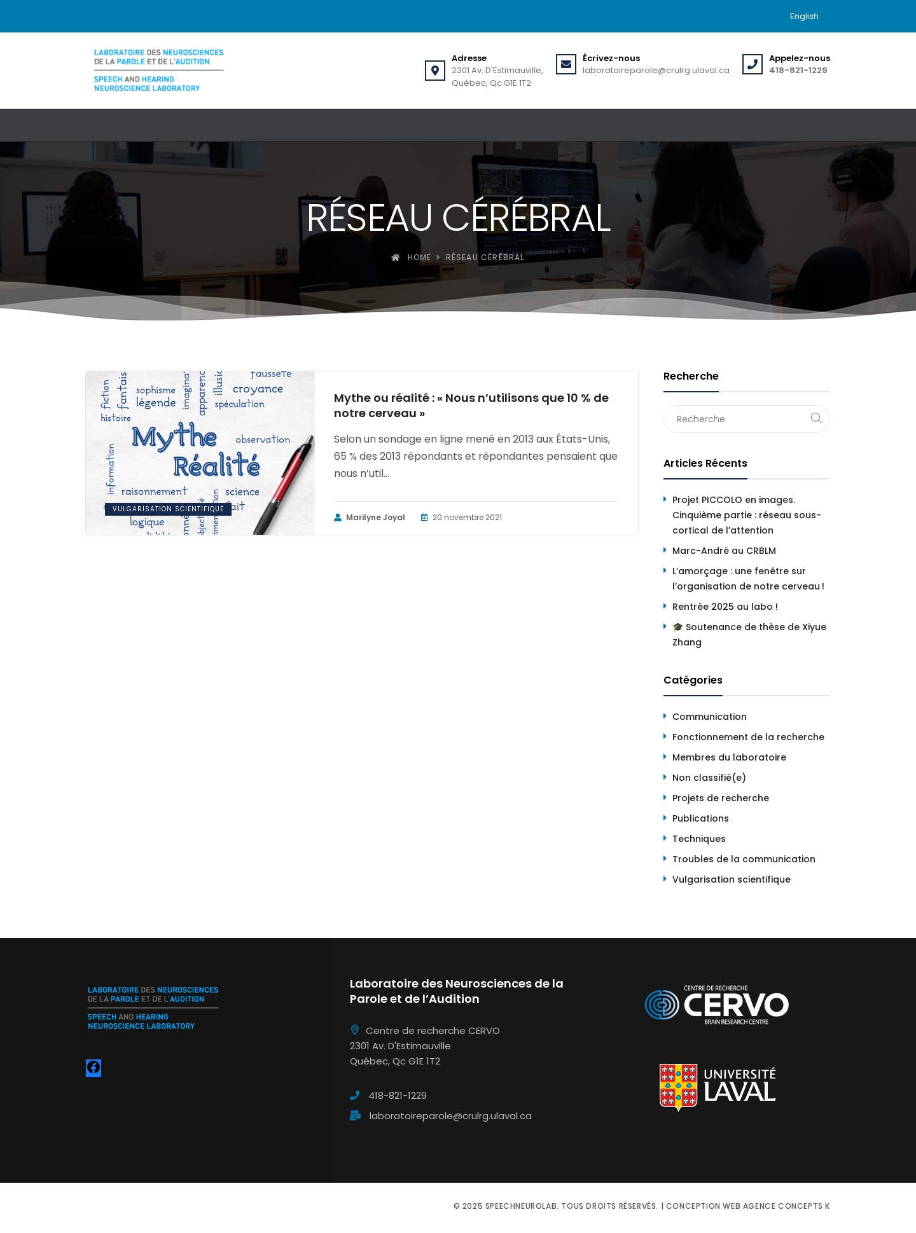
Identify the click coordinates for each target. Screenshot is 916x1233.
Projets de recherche (720, 798)
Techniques (699, 838)
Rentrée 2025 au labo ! (725, 606)
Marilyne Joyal (369, 517)
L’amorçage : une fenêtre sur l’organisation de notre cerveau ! (748, 579)
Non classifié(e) (709, 777)
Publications (700, 818)
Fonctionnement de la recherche (748, 737)
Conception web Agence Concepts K (748, 1206)
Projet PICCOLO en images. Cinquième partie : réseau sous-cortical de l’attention (746, 515)
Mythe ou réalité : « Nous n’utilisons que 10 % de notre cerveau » (471, 405)
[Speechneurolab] (158, 70)
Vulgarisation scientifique (168, 509)
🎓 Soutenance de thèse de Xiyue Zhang (749, 635)
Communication (709, 716)
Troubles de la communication (743, 859)
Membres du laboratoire (729, 757)
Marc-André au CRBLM (724, 550)
